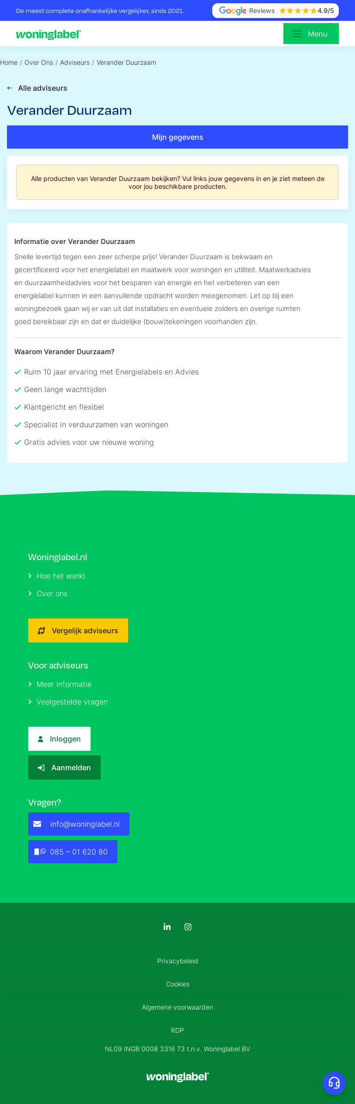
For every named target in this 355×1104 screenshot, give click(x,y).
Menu (318, 33)
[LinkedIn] (167, 927)
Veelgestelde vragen (68, 701)
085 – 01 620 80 (70, 851)
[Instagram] (188, 927)
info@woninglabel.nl (76, 824)
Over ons (47, 593)
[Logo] (51, 33)
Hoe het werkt (57, 575)
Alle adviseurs (37, 88)
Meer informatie (60, 684)
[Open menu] (311, 33)
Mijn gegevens (177, 137)
